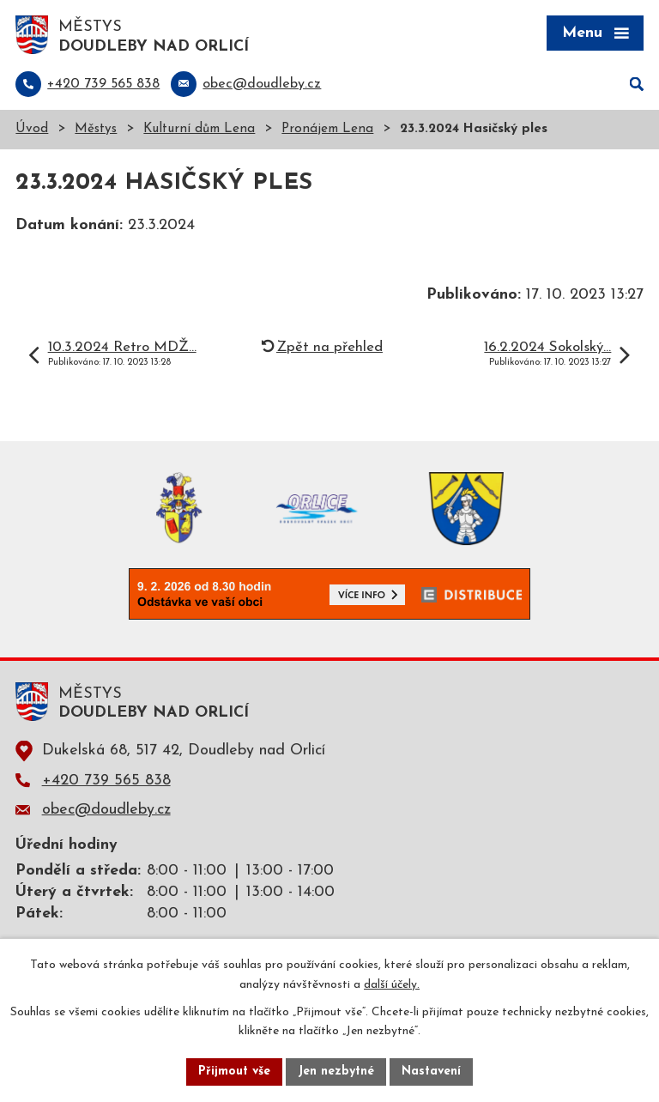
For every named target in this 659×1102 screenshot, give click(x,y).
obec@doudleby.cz (106, 810)
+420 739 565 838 (106, 780)
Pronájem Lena (327, 129)
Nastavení (431, 1071)
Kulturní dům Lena (199, 129)
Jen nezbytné (336, 1071)
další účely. (392, 984)
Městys (96, 129)
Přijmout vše (234, 1071)
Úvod (31, 129)
